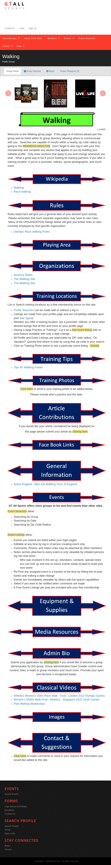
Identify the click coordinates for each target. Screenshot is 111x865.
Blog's (50, 71)
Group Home (12, 71)
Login (21, 28)
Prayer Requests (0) (69, 71)
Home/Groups (10, 38)
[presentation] (8, 93)
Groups (8, 849)
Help (19, 46)
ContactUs (9, 28)
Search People (12, 826)
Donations (9, 810)
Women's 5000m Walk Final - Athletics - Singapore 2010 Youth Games (56, 699)
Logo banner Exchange (16, 806)
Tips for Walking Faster (28, 367)
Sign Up (33, 28)
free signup (26, 318)
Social (7, 830)
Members (52, 38)
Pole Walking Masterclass (29, 703)
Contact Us (10, 814)
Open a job (10, 833)
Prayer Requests (87, 38)
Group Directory (32, 71)
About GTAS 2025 (33, 38)
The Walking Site (24, 283)
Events (67, 38)
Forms (6, 46)
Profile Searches (24, 310)
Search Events (11, 794)
